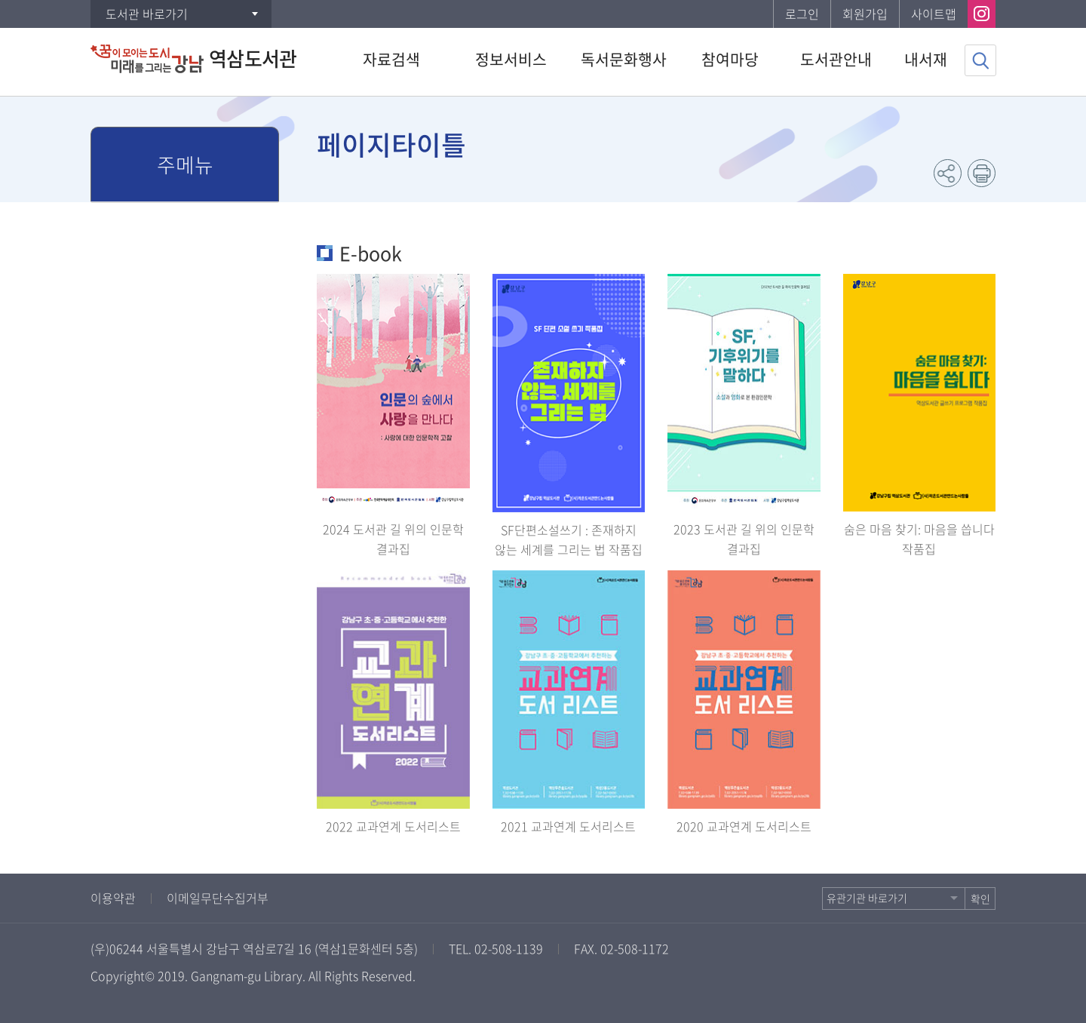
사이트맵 (933, 14)
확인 (980, 898)
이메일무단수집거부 (217, 898)
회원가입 (865, 14)
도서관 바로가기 (147, 14)
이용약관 (113, 898)
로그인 (802, 14)
